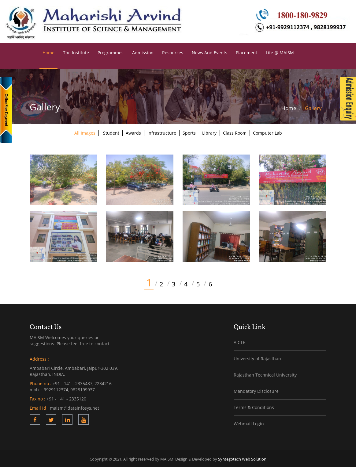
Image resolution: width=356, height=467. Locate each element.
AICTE (239, 341)
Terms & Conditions (254, 406)
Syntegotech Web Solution (242, 458)
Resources (172, 52)
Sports (189, 132)
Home (48, 52)
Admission (143, 52)
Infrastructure (161, 132)
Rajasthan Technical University (265, 374)
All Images (84, 132)
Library (209, 132)
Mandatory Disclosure (256, 390)
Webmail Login (249, 423)
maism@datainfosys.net (74, 407)
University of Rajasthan (257, 358)
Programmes (111, 52)
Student (111, 132)
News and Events (209, 52)
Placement (246, 52)
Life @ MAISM (280, 52)
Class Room (235, 132)
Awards (133, 132)
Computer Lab (267, 132)
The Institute (76, 52)
